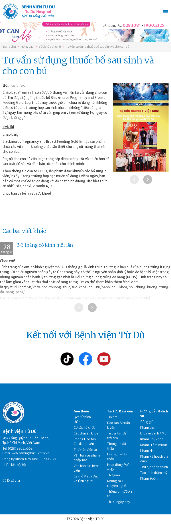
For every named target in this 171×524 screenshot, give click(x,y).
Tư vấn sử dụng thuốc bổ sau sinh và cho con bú (97, 47)
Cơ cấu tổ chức (84, 428)
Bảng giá (146, 422)
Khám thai (147, 428)
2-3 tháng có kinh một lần (45, 245)
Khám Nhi (147, 451)
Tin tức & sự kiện (120, 411)
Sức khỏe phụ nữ (50, 47)
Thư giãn (113, 475)
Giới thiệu (81, 411)
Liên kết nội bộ (15, 465)
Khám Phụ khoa (151, 439)
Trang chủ (9, 47)
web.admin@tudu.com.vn (30, 453)
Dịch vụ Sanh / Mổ (153, 433)
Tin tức (112, 417)
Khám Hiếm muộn (153, 445)
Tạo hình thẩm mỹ (153, 473)
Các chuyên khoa (86, 433)
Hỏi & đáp (27, 47)
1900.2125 (154, 25)
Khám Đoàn (149, 479)
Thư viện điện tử (85, 450)
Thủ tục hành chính (154, 467)
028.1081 (132, 25)
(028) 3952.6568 (20, 449)
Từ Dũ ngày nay (118, 502)
